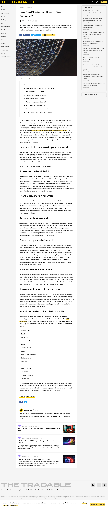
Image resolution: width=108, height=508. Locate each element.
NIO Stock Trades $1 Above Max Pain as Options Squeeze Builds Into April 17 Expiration (93, 34)
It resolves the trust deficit (35, 92)
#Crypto (22, 396)
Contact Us (29, 490)
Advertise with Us (40, 490)
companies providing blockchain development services (49, 130)
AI (1, 6)
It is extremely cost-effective (35, 105)
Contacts (4, 53)
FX (2, 23)
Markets (3, 33)
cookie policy (14, 505)
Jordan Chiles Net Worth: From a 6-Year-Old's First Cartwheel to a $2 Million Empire (94, 51)
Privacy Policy (19, 490)
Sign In (103, 2)
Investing (3, 30)
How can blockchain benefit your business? (40, 88)
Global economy (5, 26)
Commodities (5, 13)
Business (3, 9)
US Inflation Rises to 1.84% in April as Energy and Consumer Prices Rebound (37, 441)
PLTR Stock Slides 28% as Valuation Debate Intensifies (34, 459)
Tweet (37, 35)
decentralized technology (61, 132)
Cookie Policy (50, 490)
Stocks (3, 40)
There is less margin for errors (36, 95)
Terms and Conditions (7, 490)
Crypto (3, 16)
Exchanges (4, 20)
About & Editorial (5, 57)
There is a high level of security (36, 102)
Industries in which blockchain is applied (39, 112)
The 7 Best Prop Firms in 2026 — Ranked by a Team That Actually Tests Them (39, 429)
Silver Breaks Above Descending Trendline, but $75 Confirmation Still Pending (93, 76)
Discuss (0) (50, 35)
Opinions (3, 36)
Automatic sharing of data (35, 98)
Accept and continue (98, 504)
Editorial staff (24, 21)
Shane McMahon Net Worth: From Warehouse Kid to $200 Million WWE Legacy (92, 67)
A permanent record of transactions (38, 109)
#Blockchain (30, 396)
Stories (3, 43)
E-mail (36, 410)
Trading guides (5, 50)
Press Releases (5, 46)
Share (26, 35)
